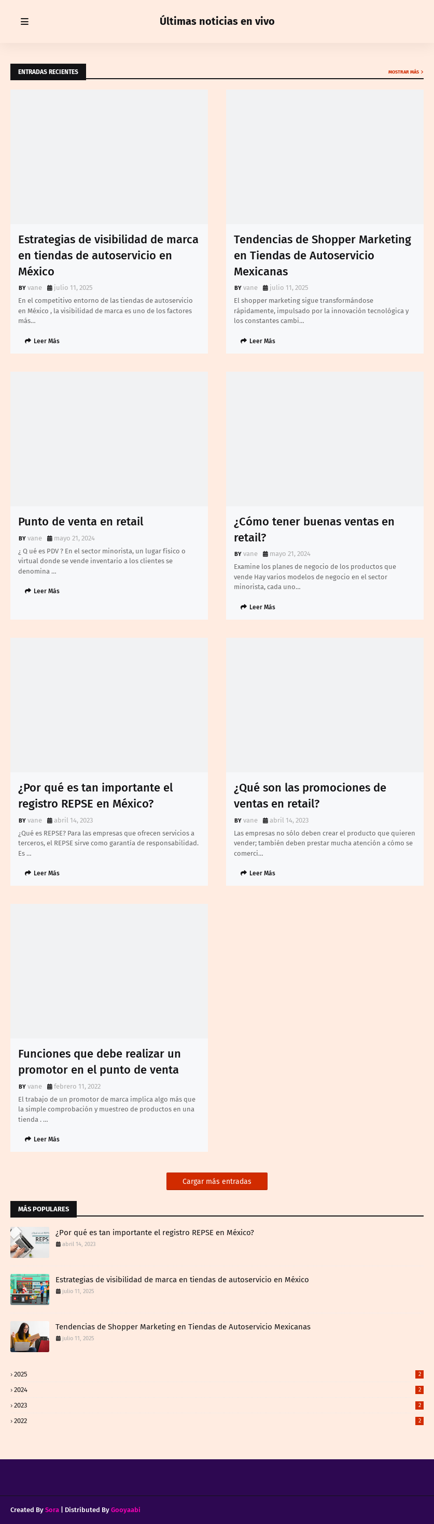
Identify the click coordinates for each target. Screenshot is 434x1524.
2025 (219, 1374)
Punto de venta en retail (80, 522)
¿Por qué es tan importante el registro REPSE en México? (95, 796)
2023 (219, 1405)
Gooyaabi (126, 1510)
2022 (219, 1421)
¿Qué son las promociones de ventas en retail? (310, 796)
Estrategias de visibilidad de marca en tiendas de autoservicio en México (108, 255)
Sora (52, 1510)
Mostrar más (403, 72)
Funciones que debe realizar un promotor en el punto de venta (99, 1062)
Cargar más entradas (217, 1181)
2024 (219, 1390)
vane (34, 287)
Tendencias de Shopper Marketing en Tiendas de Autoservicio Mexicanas (322, 255)
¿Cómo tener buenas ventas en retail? (314, 530)
